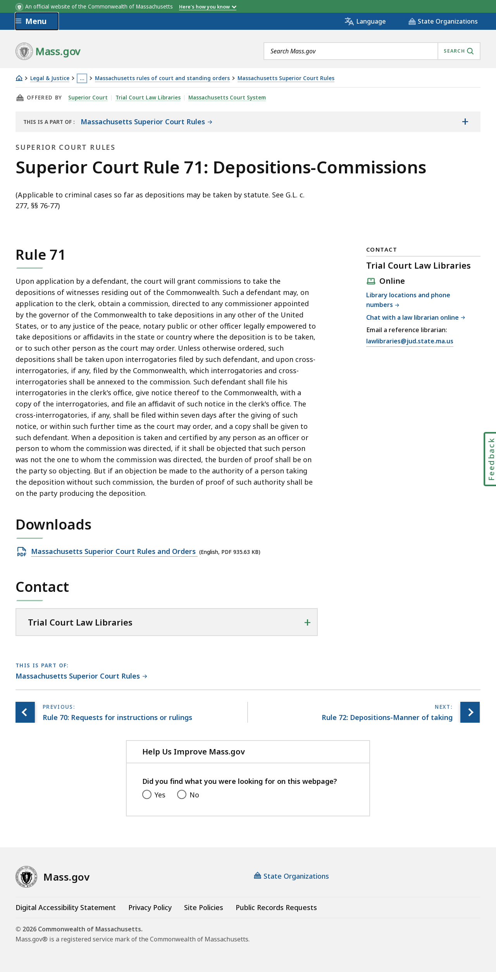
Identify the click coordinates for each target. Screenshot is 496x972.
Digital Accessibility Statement (66, 907)
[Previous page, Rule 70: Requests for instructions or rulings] (25, 712)
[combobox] (372, 51)
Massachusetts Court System (227, 97)
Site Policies (203, 907)
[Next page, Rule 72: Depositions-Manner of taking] (470, 712)
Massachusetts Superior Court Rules (286, 78)
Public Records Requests (276, 907)
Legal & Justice (49, 78)
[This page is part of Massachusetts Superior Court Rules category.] (81, 676)
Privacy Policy (150, 907)
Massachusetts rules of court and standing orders (162, 78)
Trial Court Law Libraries (148, 97)
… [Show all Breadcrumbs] (82, 78)
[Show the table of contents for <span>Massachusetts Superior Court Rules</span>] (465, 121)
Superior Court (88, 97)
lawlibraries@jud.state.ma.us (409, 341)
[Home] (19, 78)
